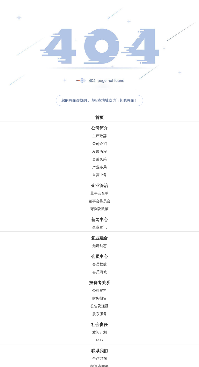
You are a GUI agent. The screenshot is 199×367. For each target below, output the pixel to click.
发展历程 (99, 152)
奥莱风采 (99, 159)
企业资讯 (99, 227)
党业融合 (99, 238)
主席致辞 (99, 136)
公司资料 (99, 290)
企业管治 (99, 185)
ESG (99, 340)
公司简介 (99, 128)
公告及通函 (99, 306)
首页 (99, 117)
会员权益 (99, 264)
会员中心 (99, 256)
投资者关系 (99, 283)
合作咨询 (99, 359)
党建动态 (99, 246)
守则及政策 (99, 209)
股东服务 (99, 314)
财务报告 (99, 298)
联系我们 (99, 351)
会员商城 (99, 272)
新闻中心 (99, 219)
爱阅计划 (99, 332)
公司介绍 (99, 144)
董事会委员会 (99, 201)
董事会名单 (99, 193)
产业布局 (99, 167)
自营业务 (99, 175)
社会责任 (99, 324)
